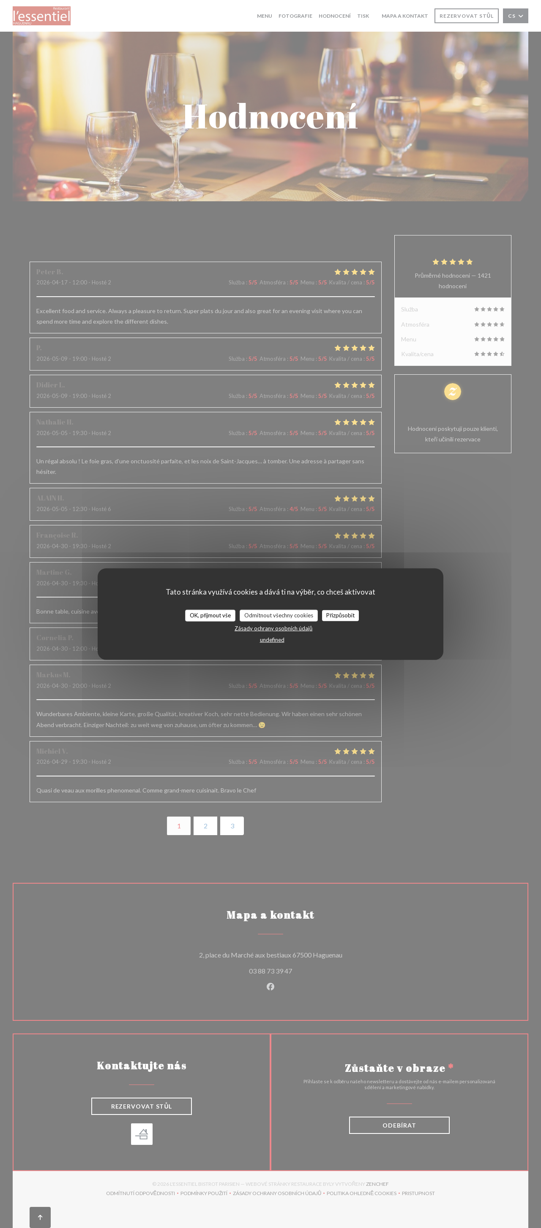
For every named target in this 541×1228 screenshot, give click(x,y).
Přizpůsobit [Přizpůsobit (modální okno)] (340, 615)
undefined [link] (272, 639)
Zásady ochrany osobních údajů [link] (273, 628)
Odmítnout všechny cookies (278, 615)
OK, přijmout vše (210, 615)
